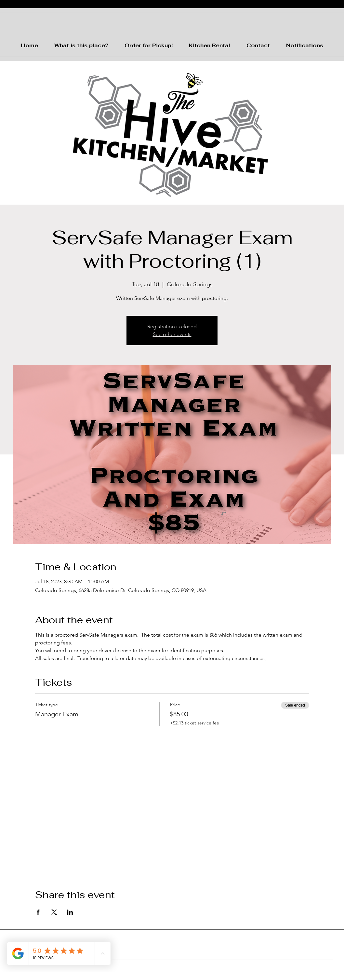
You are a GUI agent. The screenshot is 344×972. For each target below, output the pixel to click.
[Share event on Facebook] (38, 912)
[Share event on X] (54, 912)
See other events (172, 334)
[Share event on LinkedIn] (70, 912)
